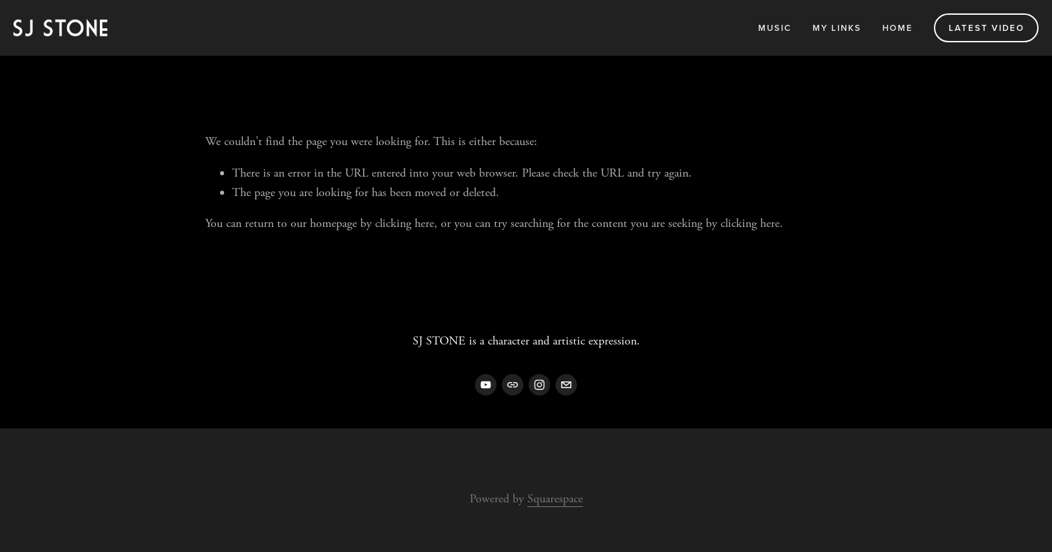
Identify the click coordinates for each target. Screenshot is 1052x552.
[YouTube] (485, 385)
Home (897, 27)
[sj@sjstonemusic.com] (566, 385)
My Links (836, 27)
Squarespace (555, 498)
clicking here (404, 223)
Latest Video (986, 27)
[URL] (512, 385)
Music (775, 27)
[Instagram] (539, 385)
